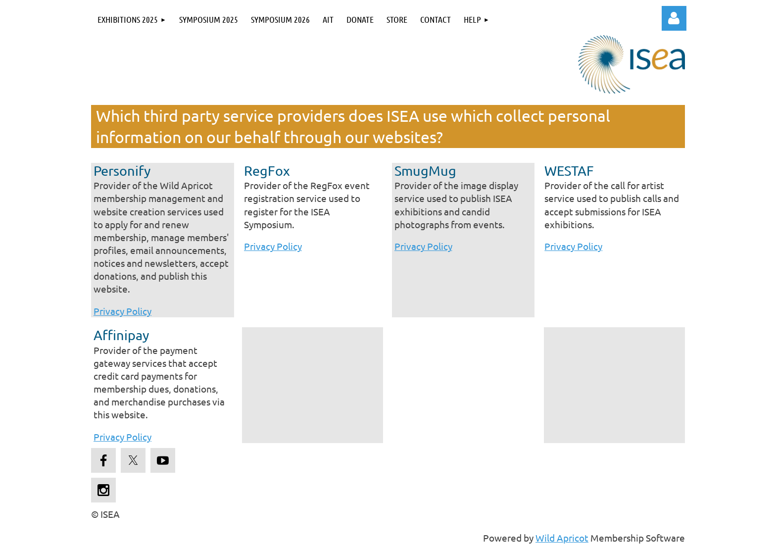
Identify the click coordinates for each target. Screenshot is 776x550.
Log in (674, 18)
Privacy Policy (122, 311)
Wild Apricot (561, 538)
